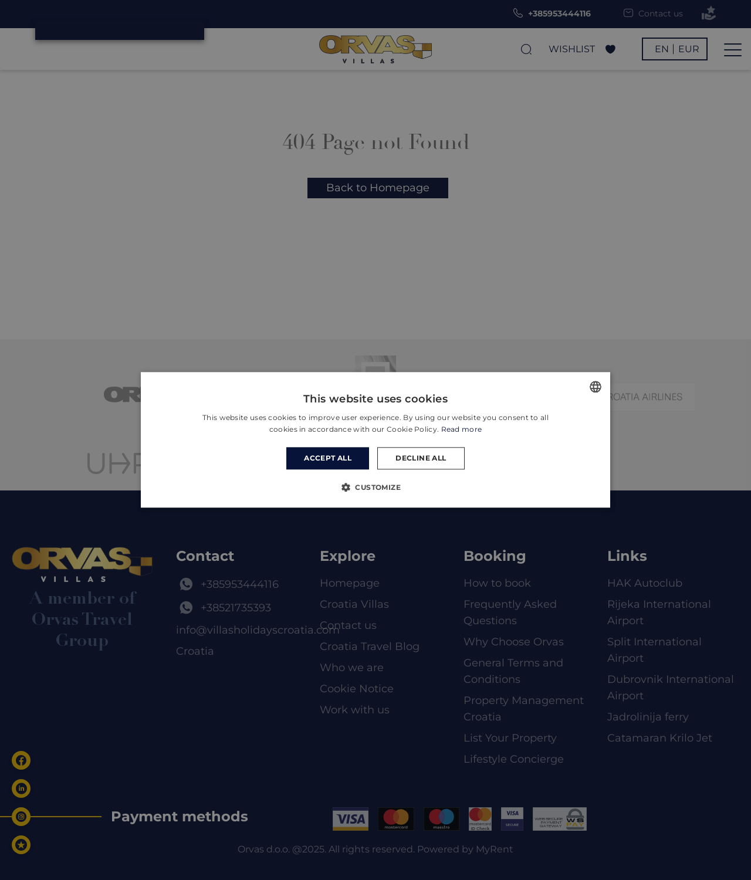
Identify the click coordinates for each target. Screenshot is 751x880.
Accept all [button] (327, 457)
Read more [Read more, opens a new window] (461, 429)
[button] (375, 487)
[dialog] (375, 440)
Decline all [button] (420, 457)
